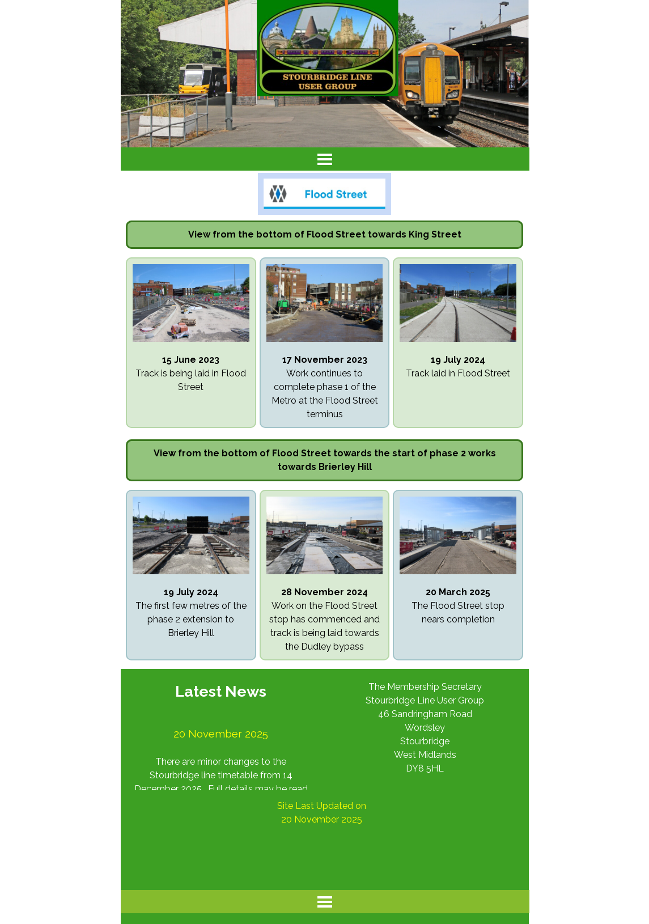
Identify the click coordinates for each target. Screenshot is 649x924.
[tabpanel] (324, 234)
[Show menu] (325, 159)
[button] (191, 263)
